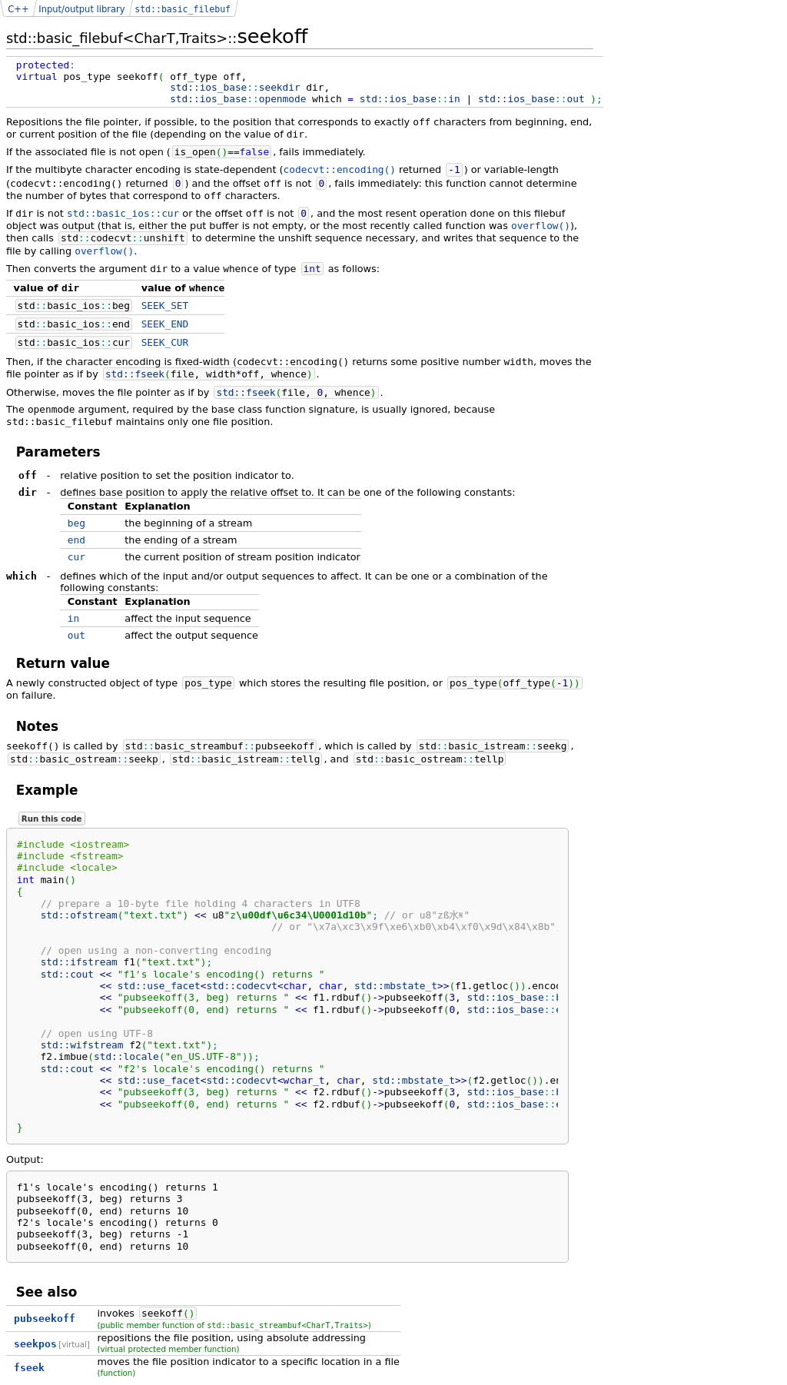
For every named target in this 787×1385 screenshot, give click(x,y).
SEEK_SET (165, 305)
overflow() (540, 225)
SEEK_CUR (165, 342)
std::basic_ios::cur (123, 213)
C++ (18, 9)
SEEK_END (165, 324)
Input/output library (81, 9)
